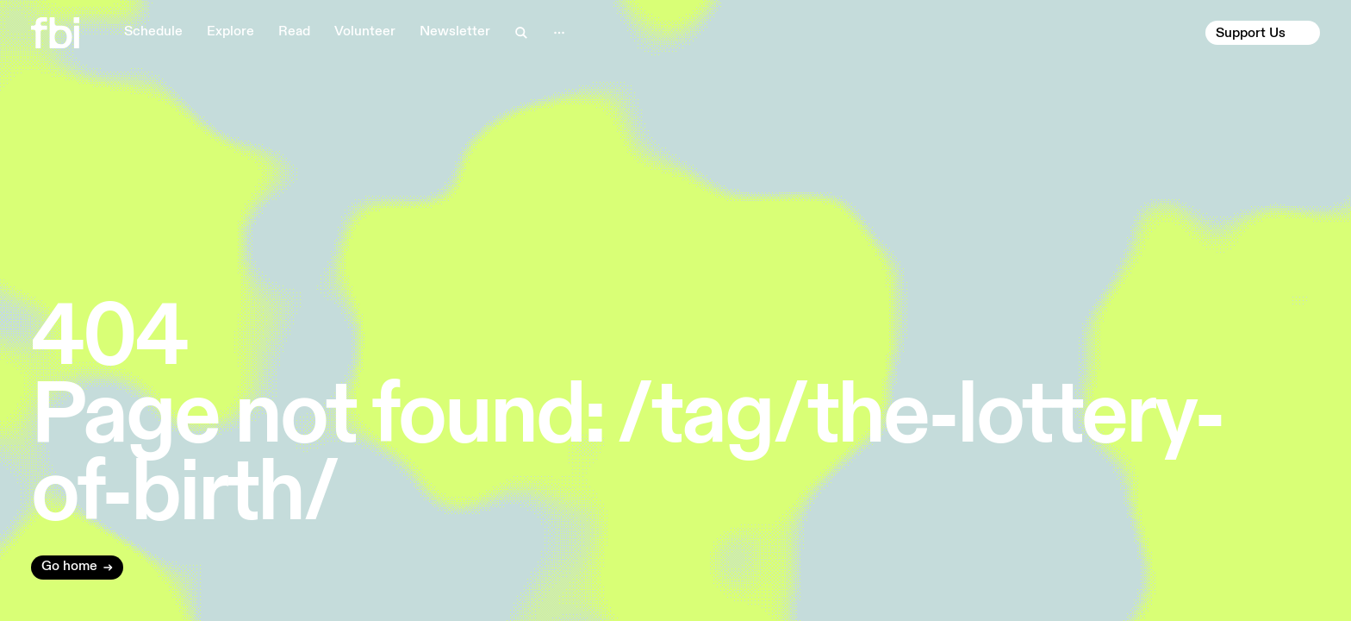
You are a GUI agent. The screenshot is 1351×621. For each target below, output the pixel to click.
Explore (230, 32)
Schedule (153, 32)
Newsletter (455, 32)
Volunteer (364, 32)
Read (294, 32)
